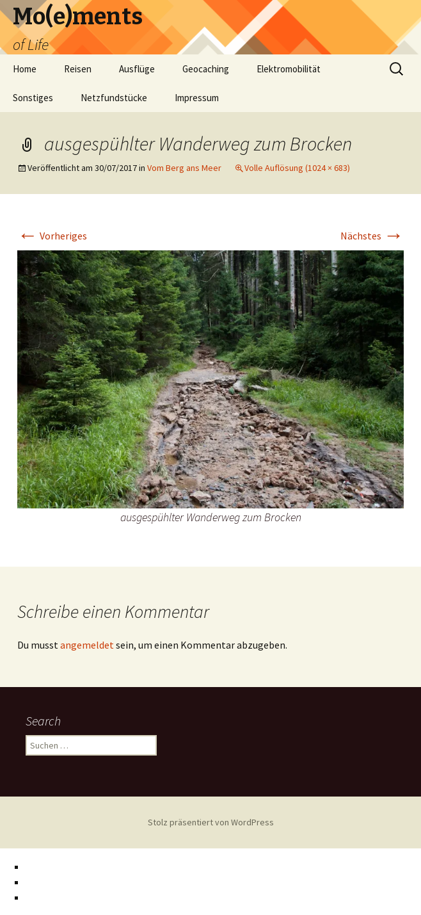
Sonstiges (33, 98)
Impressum (197, 98)
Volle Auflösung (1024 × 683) (297, 168)
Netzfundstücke (114, 98)
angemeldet (87, 644)
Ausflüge (137, 69)
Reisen (77, 69)
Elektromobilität (289, 69)
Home (24, 69)
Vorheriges (52, 235)
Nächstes (372, 235)
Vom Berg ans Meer (184, 168)
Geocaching (205, 69)
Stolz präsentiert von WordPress (211, 822)
